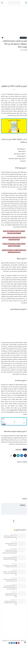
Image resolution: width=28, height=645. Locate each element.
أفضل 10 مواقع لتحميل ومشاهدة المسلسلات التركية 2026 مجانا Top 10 (10, 537)
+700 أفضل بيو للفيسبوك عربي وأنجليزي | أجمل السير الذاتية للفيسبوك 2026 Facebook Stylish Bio (9, 551)
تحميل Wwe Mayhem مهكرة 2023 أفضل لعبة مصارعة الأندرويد (10, 580)
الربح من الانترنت (23, 38)
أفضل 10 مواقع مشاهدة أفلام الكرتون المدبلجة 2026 (11, 544)
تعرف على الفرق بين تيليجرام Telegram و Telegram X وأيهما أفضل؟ (11, 595)
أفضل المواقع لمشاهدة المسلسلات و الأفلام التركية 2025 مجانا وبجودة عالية (10, 559)
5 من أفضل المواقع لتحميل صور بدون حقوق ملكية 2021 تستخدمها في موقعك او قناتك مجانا (10, 587)
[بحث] (2, 3)
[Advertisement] (14, 22)
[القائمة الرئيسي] (26, 3)
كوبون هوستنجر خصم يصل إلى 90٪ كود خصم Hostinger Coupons (10, 566)
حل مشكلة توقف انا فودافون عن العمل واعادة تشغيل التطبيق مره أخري (10, 602)
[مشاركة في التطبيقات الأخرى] (11, 455)
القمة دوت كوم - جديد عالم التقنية (9, 640)
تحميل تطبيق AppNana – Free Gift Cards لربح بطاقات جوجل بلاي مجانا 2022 (10, 573)
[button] (21, 455)
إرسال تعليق (22, 505)
